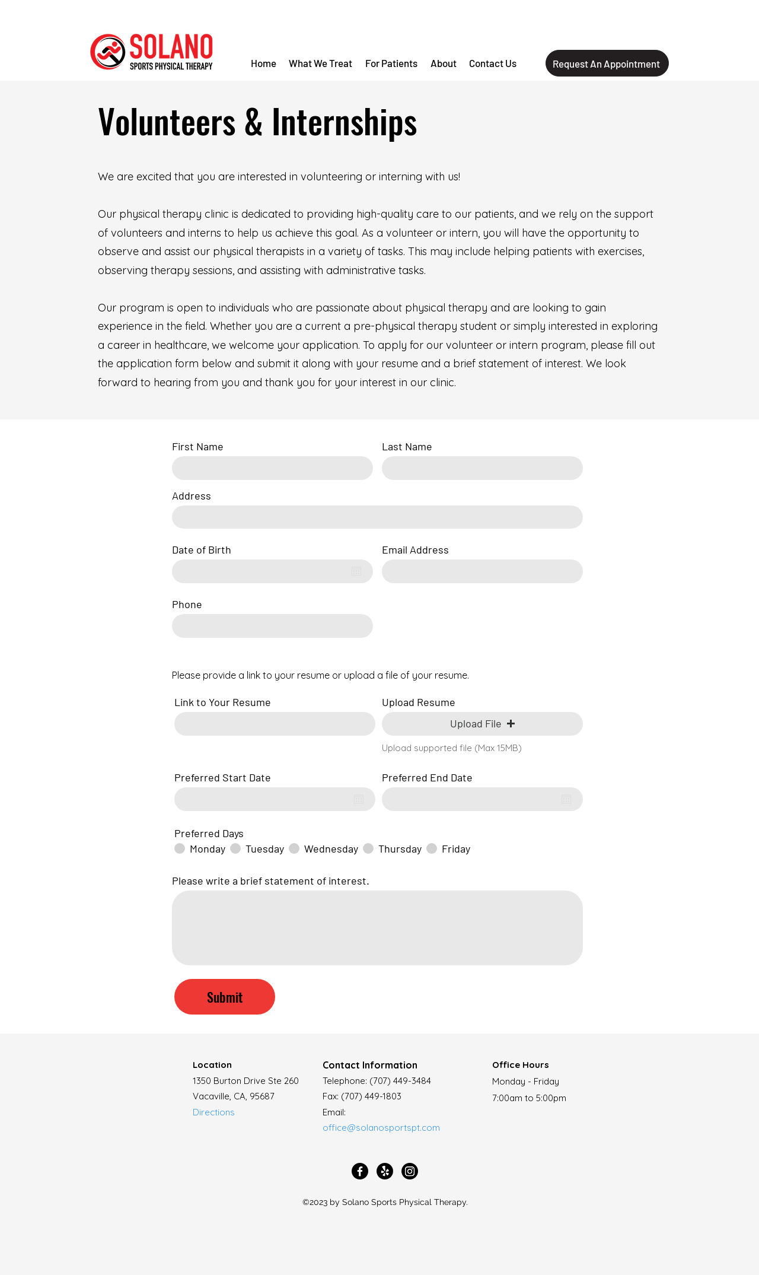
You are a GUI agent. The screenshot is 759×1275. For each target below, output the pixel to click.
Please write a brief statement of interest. (270, 880)
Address (191, 495)
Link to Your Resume (222, 702)
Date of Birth (207, 549)
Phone (187, 604)
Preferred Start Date (228, 777)
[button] (391, 63)
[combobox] (377, 517)
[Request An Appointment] (607, 63)
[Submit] (224, 997)
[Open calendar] (356, 571)
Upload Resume (418, 702)
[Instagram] (409, 1171)
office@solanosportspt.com (381, 1127)
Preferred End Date (433, 777)
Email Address (415, 549)
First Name (198, 446)
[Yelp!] (385, 1171)
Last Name (407, 446)
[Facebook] (360, 1171)
